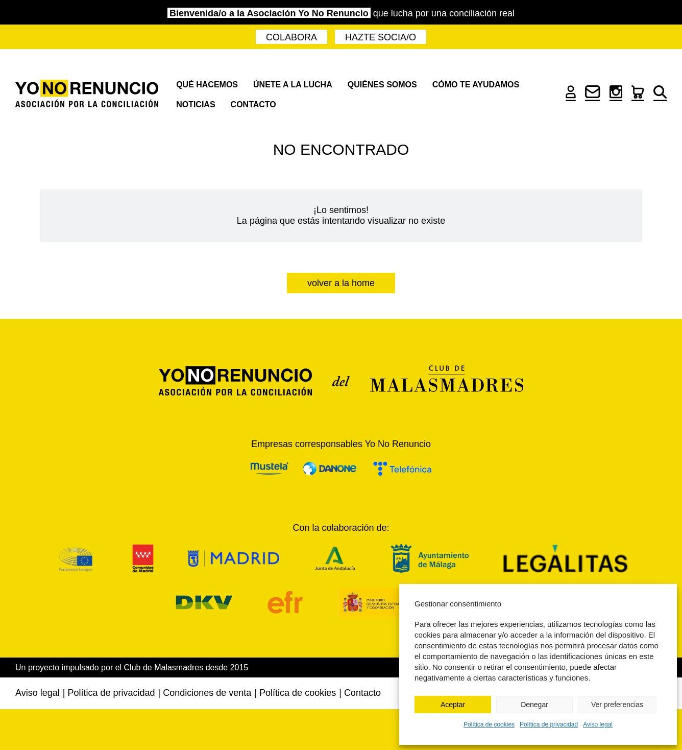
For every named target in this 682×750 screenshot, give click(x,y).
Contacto (253, 104)
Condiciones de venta (207, 693)
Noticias (195, 104)
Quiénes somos (382, 84)
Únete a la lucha (292, 84)
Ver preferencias (617, 704)
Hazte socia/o (380, 37)
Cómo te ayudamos (475, 84)
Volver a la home (341, 283)
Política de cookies (489, 724)
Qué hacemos (207, 84)
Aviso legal (598, 724)
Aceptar (453, 704)
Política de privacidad (549, 724)
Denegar (534, 704)
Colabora (291, 37)
